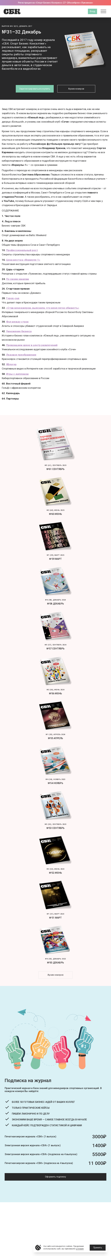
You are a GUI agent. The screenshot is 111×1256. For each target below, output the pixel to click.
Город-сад (12, 298)
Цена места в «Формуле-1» (23, 259)
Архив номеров (76, 89)
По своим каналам (17, 279)
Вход (92, 11)
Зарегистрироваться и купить (34, 89)
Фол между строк (17, 321)
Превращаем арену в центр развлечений (31, 345)
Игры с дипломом (17, 373)
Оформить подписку (55, 1177)
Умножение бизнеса (19, 331)
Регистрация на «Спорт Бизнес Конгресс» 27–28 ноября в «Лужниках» (55, 3)
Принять (97, 1247)
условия (80, 1249)
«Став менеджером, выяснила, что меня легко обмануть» (42, 307)
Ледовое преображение (21, 354)
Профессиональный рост (22, 250)
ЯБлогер (11, 364)
